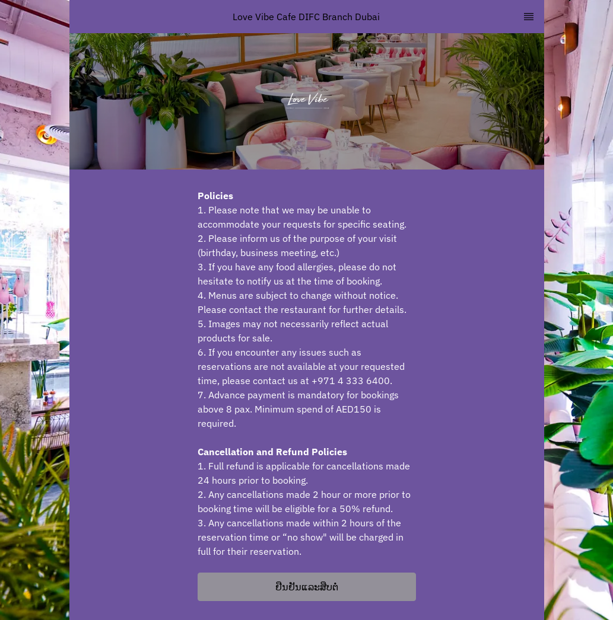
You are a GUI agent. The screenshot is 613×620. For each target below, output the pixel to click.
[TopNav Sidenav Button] (528, 16)
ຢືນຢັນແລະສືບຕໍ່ (306, 587)
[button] (307, 587)
